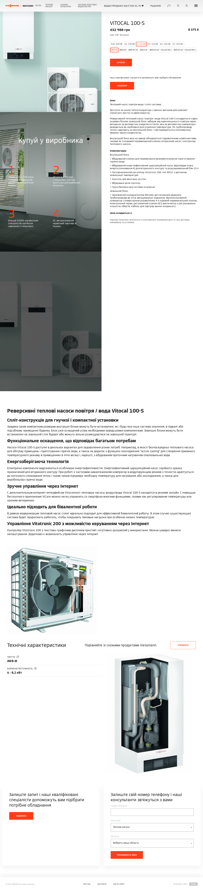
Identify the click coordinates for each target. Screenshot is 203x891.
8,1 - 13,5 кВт (165, 44)
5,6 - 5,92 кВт (129, 44)
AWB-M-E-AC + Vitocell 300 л (185, 50)
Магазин (28, 6)
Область (115, 836)
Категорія (116, 820)
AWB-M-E (122, 50)
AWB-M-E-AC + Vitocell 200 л (161, 50)
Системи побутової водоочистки (87, 6)
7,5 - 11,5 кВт (153, 44)
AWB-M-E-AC (133, 50)
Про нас (87, 884)
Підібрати (122, 85)
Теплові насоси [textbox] (121, 827)
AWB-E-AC (144, 50)
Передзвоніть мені (127, 855)
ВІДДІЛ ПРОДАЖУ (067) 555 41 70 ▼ (124, 6)
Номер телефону (119, 806)
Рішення (155, 6)
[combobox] (152, 827)
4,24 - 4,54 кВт (117, 44)
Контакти (101, 884)
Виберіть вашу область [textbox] (126, 842)
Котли (38, 5)
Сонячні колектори (65, 6)
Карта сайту (119, 884)
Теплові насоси (49, 6)
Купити (121, 62)
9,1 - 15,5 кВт (178, 44)
